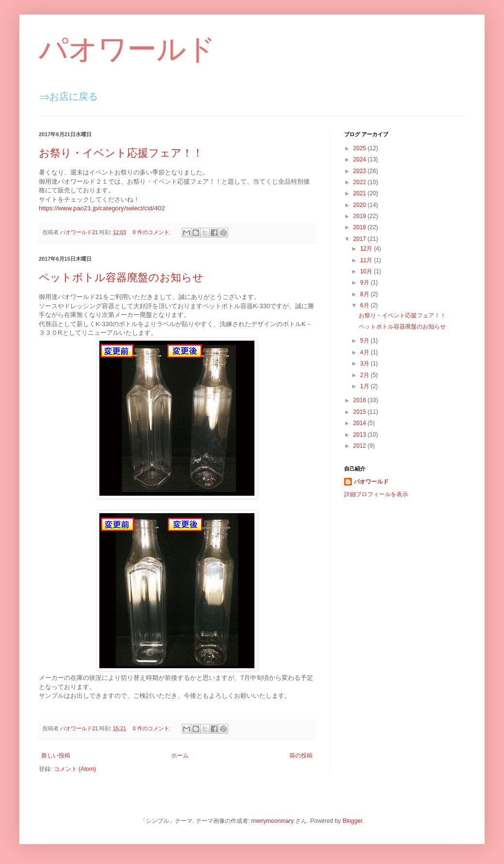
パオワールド (127, 49)
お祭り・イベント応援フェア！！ (121, 153)
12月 (367, 248)
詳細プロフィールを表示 (376, 494)
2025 (360, 148)
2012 (360, 445)
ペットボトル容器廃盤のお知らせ (121, 277)
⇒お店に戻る (69, 96)
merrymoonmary (273, 820)
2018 (360, 227)
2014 (360, 423)
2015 (360, 411)
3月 (365, 363)
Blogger (352, 820)
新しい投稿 (55, 755)
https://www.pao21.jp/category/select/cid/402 (102, 208)
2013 (360, 434)
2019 (360, 216)
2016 (360, 400)
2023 (360, 171)
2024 (360, 159)
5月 (365, 340)
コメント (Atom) (75, 769)
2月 (365, 375)
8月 (365, 294)
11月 (367, 260)
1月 (365, 386)
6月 (365, 305)
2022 (360, 182)
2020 (360, 205)
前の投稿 (301, 755)
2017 (360, 239)
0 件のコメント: (152, 232)
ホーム (180, 755)
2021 (360, 193)
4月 (365, 352)
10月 (367, 271)
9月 (365, 282)
